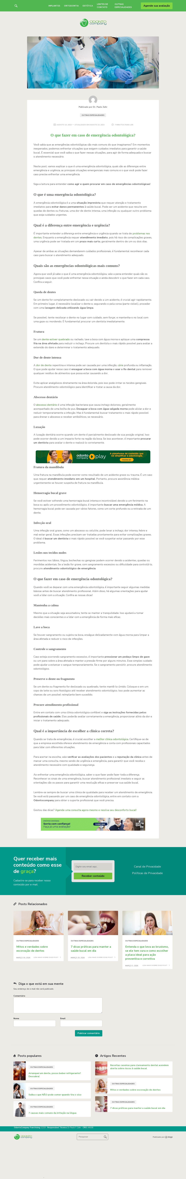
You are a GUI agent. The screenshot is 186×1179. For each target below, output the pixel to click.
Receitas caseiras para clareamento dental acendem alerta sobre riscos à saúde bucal (139, 1067)
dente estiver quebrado (55, 339)
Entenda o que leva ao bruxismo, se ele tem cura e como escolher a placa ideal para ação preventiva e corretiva (147, 953)
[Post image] (38, 923)
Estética (88, 5)
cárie (120, 365)
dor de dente (44, 365)
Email (62, 1018)
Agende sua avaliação (156, 5)
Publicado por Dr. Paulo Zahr (93, 107)
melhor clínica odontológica (112, 739)
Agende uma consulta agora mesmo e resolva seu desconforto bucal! (95, 810)
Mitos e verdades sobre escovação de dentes (32, 949)
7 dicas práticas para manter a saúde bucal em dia (91, 949)
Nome (16, 1018)
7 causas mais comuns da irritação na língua (52, 1113)
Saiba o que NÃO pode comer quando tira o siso (55, 1094)
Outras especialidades (93, 115)
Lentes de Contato (102, 6)
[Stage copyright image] (169, 1137)
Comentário (19, 996)
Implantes (54, 5)
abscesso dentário (46, 405)
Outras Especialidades (123, 6)
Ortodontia (71, 5)
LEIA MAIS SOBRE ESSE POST (47, 958)
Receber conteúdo (93, 876)
